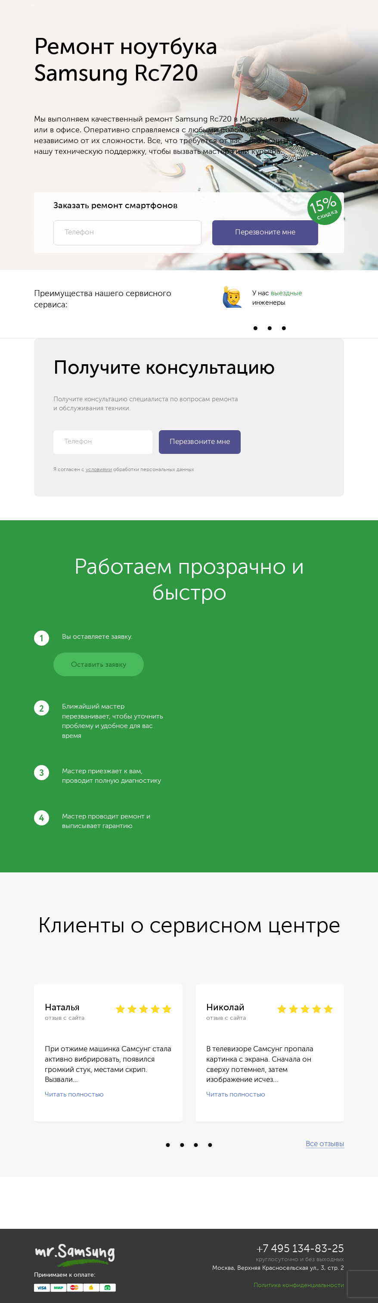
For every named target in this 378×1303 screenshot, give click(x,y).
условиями (99, 469)
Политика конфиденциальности (299, 1285)
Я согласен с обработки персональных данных (123, 469)
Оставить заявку (98, 664)
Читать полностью (74, 1094)
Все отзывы (325, 1144)
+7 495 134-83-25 (300, 1249)
